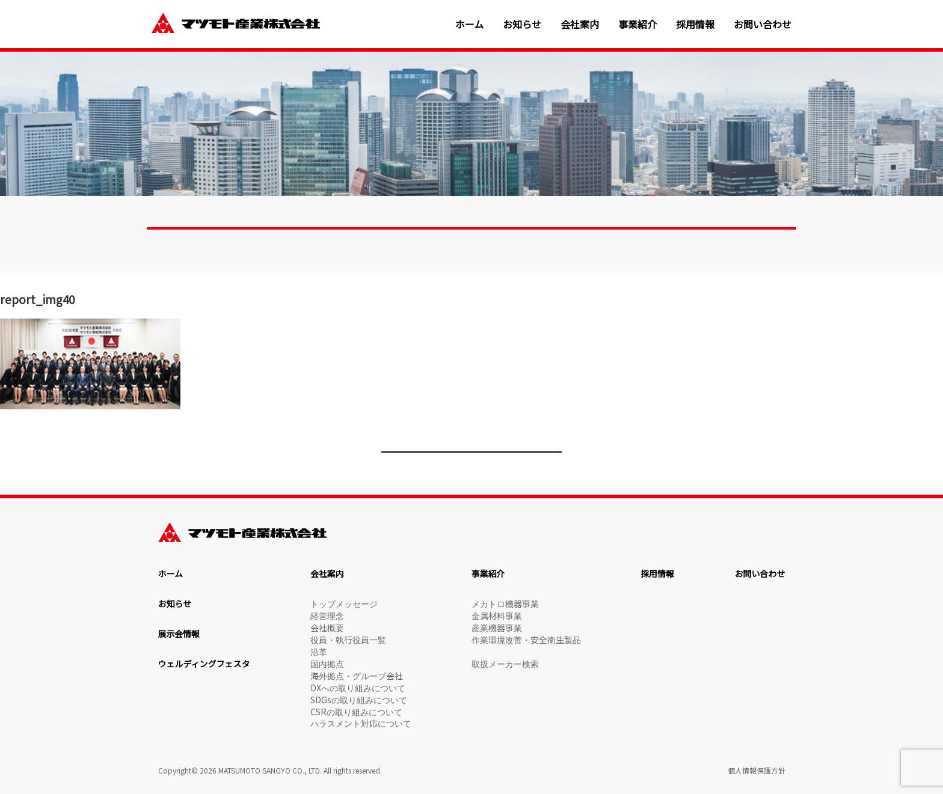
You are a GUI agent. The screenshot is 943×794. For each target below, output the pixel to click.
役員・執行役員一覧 (348, 640)
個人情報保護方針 (756, 770)
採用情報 (695, 24)
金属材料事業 (497, 615)
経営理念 (327, 615)
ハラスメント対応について (360, 723)
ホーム (469, 24)
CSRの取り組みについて (356, 712)
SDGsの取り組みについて (358, 700)
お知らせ (522, 24)
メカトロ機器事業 (505, 603)
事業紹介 (637, 24)
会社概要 (327, 627)
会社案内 (580, 24)
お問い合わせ (762, 24)
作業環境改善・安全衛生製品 (526, 640)
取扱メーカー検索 (505, 664)
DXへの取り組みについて (357, 688)
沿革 (318, 652)
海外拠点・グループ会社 (356, 676)
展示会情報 (179, 634)
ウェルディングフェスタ (204, 664)
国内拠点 (327, 664)
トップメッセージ (344, 603)
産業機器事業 (497, 627)
